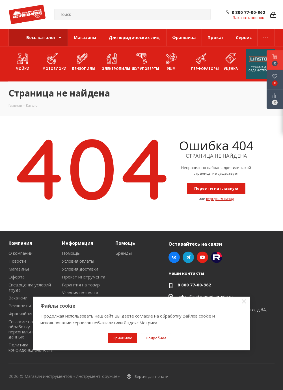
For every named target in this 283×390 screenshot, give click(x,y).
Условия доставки (80, 269)
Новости (17, 261)
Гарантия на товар (81, 285)
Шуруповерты (144, 61)
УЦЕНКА (230, 61)
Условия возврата (80, 292)
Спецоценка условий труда (29, 287)
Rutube (216, 257)
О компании (20, 253)
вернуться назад (220, 198)
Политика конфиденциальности (30, 347)
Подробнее (156, 337)
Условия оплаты (78, 261)
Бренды (123, 253)
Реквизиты (19, 305)
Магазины (18, 269)
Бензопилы (83, 61)
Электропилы (114, 61)
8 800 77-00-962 (248, 12)
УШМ (171, 61)
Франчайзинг (22, 313)
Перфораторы (203, 61)
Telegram (188, 257)
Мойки (22, 61)
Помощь (71, 253)
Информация (77, 243)
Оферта (16, 277)
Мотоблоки (54, 61)
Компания (20, 243)
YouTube (202, 257)
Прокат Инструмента (83, 277)
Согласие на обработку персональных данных (23, 329)
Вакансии (17, 298)
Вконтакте (174, 257)
